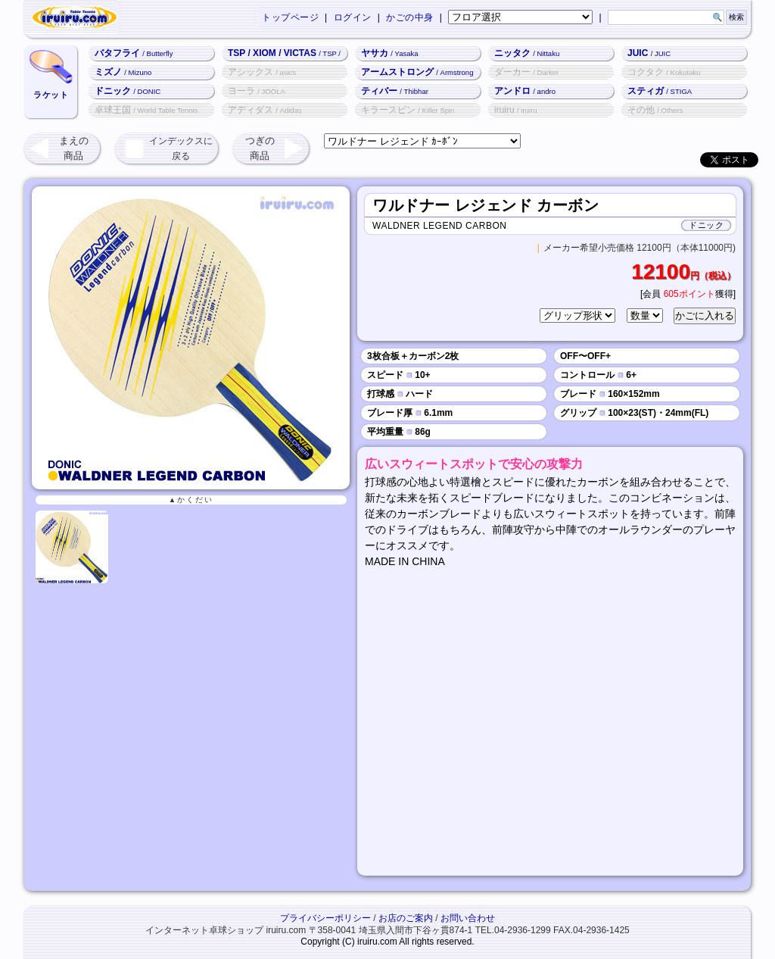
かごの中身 (410, 17)
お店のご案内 (405, 918)
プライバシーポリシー (325, 918)
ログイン (353, 17)
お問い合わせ (467, 918)
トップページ (290, 17)
